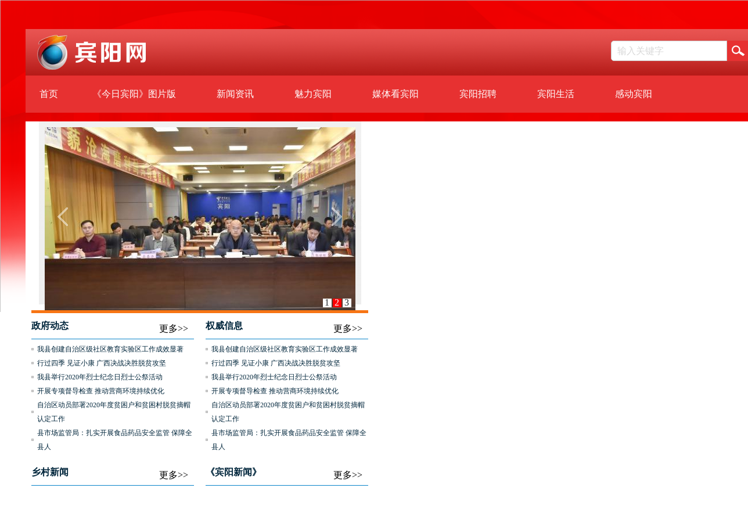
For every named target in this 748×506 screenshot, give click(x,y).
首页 (48, 94)
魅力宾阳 (313, 94)
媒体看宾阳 (395, 94)
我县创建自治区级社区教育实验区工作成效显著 (110, 349)
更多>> (173, 328)
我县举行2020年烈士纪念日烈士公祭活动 (100, 377)
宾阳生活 (555, 94)
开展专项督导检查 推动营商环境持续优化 (100, 391)
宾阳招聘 (478, 94)
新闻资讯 (235, 94)
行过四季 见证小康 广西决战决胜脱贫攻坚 (101, 363)
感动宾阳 (633, 94)
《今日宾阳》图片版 (134, 94)
